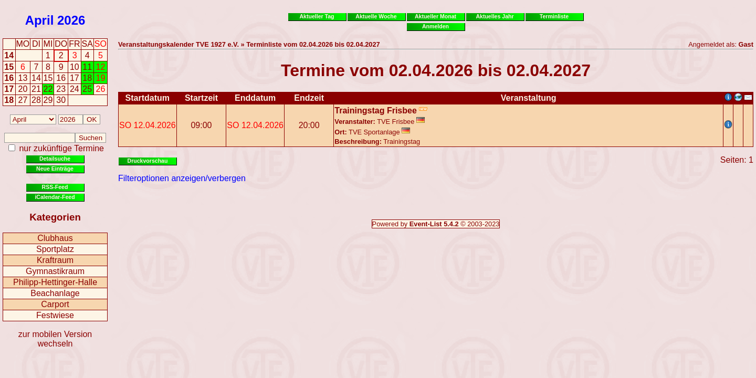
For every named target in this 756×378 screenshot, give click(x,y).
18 (9, 100)
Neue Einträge (55, 168)
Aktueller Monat (435, 16)
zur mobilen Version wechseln (55, 339)
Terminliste (554, 16)
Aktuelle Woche (375, 16)
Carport (55, 304)
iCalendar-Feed (55, 197)
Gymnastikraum (55, 271)
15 (9, 66)
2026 (71, 20)
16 (9, 78)
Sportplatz (55, 249)
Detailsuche (54, 158)
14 (9, 55)
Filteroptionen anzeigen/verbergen (182, 178)
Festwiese (55, 315)
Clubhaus (55, 238)
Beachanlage (54, 293)
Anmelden (435, 26)
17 (9, 89)
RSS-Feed (55, 187)
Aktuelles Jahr (494, 16)
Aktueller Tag (316, 16)
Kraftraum (55, 260)
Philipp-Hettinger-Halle (55, 282)
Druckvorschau (148, 161)
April (39, 20)
